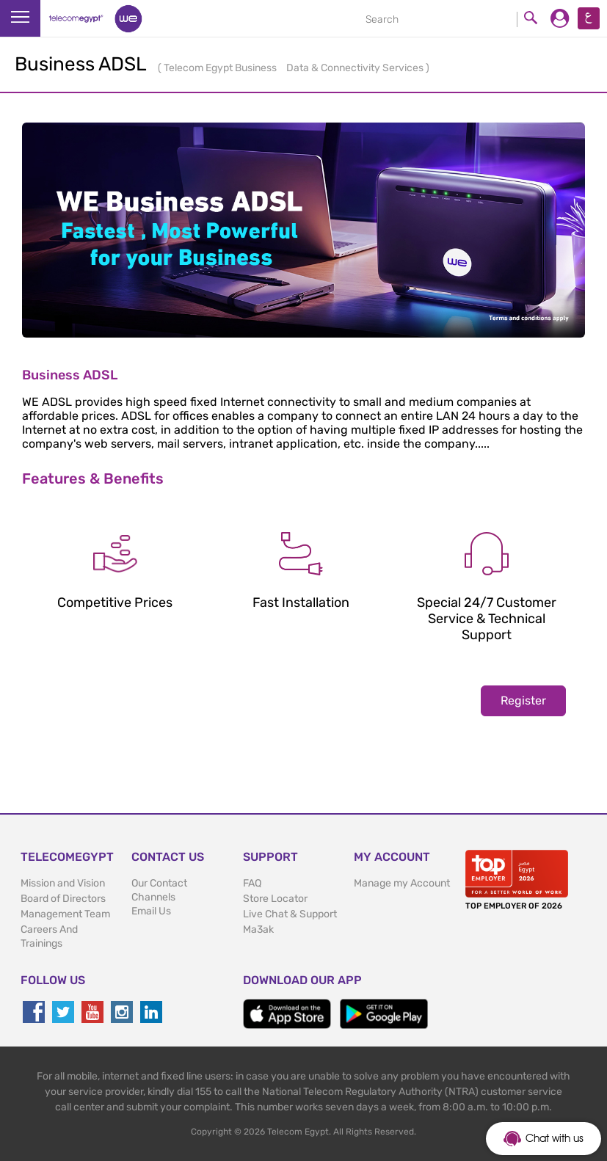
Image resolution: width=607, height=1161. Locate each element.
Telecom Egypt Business (221, 68)
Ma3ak (258, 929)
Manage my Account (402, 883)
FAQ (252, 883)
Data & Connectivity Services (356, 68)
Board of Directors (63, 898)
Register (523, 700)
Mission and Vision (63, 883)
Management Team (65, 914)
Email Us (151, 911)
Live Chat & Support (290, 914)
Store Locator (275, 898)
